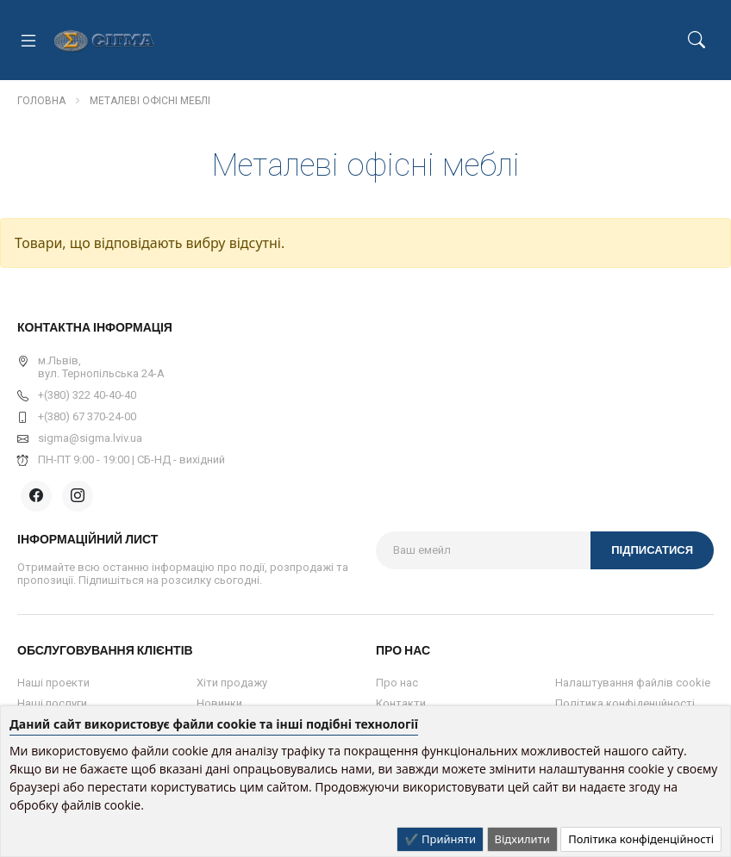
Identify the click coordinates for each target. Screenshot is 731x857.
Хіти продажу (232, 682)
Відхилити (522, 839)
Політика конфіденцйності (625, 703)
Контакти (401, 703)
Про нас (397, 682)
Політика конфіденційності (641, 839)
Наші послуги (52, 703)
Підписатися (652, 550)
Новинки (219, 703)
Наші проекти (53, 682)
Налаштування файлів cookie (632, 682)
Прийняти (448, 839)
